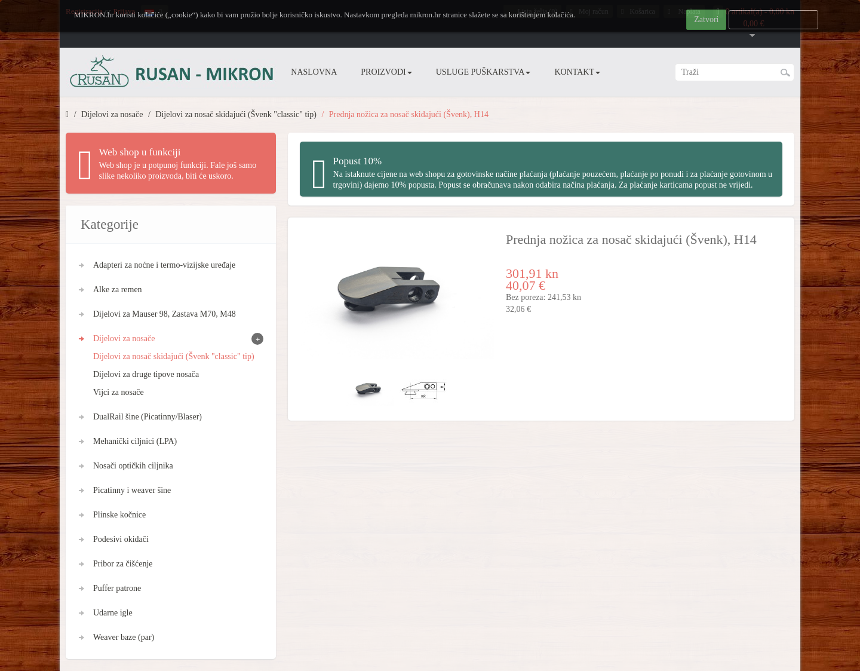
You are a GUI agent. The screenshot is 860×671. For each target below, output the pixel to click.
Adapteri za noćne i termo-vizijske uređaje (164, 265)
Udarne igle (113, 612)
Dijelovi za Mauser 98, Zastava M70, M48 (164, 314)
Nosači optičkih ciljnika (133, 465)
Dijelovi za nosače (112, 114)
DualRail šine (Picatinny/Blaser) (147, 416)
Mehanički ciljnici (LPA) (135, 441)
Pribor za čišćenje (123, 563)
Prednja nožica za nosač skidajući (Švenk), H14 (409, 114)
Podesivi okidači (121, 539)
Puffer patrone (117, 588)
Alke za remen (117, 289)
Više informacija (773, 19)
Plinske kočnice (119, 514)
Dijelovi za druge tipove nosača (146, 374)
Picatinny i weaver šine (132, 490)
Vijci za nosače (118, 392)
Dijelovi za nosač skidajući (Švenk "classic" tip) (236, 114)
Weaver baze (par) (123, 637)
